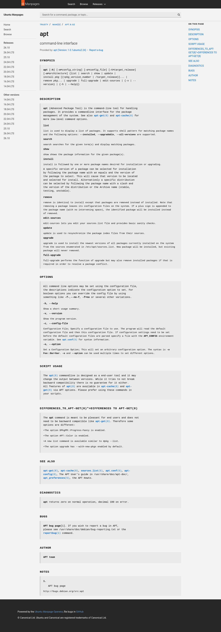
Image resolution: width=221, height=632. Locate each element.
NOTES (192, 80)
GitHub (79, 611)
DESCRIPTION (196, 34)
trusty (44, 24)
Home (7, 24)
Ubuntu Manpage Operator (49, 611)
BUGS (191, 70)
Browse (84, 4)
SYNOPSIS (194, 29)
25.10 (7, 57)
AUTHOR (193, 75)
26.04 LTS (9, 52)
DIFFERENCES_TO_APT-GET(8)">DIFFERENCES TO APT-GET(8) (202, 52)
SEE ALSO (193, 61)
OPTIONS (193, 39)
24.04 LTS (9, 62)
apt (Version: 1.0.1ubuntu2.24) (70, 50)
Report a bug (96, 50)
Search (71, 4)
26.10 (7, 47)
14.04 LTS (9, 86)
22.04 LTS (9, 67)
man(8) (56, 24)
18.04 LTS (9, 76)
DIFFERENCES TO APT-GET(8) (114, 408)
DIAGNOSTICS (196, 65)
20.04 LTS (9, 71)
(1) (52, 533)
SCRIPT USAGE (196, 44)
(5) (69, 340)
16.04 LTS (9, 81)
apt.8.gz (70, 24)
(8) (101, 115)
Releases (97, 4)
